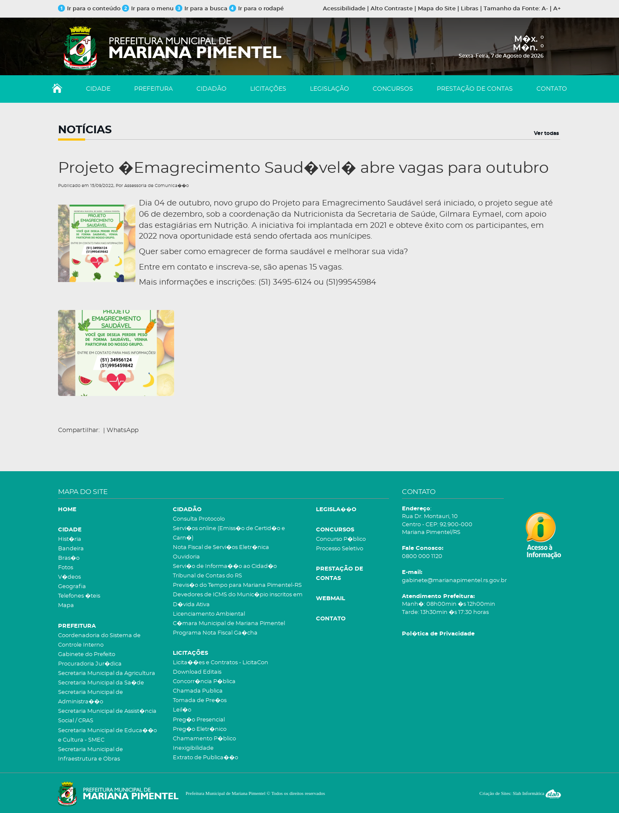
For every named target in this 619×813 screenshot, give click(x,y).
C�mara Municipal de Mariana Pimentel (229, 623)
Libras (469, 9)
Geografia (72, 586)
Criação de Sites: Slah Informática (520, 793)
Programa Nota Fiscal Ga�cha (215, 633)
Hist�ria (69, 539)
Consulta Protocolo (199, 519)
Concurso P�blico (341, 539)
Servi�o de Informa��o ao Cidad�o (225, 566)
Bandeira (71, 549)
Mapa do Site (437, 9)
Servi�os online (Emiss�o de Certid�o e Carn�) (229, 533)
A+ (557, 9)
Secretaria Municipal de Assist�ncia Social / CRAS (107, 716)
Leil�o (182, 710)
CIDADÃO (211, 89)
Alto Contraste (392, 9)
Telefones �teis (79, 596)
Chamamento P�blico (204, 739)
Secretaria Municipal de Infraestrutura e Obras (90, 754)
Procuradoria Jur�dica (90, 664)
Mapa (66, 605)
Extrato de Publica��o (205, 758)
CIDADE (98, 89)
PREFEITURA (153, 89)
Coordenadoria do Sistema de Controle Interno (99, 640)
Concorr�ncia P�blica (204, 681)
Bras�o (69, 558)
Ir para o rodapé (256, 9)
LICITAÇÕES (268, 89)
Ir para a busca (201, 9)
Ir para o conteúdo (89, 9)
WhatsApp (122, 430)
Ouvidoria (186, 557)
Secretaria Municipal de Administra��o (90, 697)
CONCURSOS (393, 89)
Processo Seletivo (339, 549)
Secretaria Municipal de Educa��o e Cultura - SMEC (107, 735)
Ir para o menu (148, 9)
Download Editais (197, 672)
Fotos (65, 568)
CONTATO (551, 89)
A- (545, 9)
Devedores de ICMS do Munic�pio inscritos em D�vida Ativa (238, 599)
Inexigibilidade (193, 748)
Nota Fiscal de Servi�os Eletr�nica (221, 547)
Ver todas (546, 133)
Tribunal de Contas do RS (207, 576)
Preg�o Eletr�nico (200, 729)
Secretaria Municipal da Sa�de (101, 683)
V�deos (69, 577)
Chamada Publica (198, 691)
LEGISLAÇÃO (329, 89)
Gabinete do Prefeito (86, 654)
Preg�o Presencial (199, 720)
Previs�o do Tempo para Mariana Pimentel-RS (237, 585)
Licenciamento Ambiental (209, 614)
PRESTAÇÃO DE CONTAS (475, 89)
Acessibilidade (344, 9)
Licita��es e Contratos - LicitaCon (220, 663)
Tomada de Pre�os (200, 700)
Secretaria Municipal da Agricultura (106, 673)
